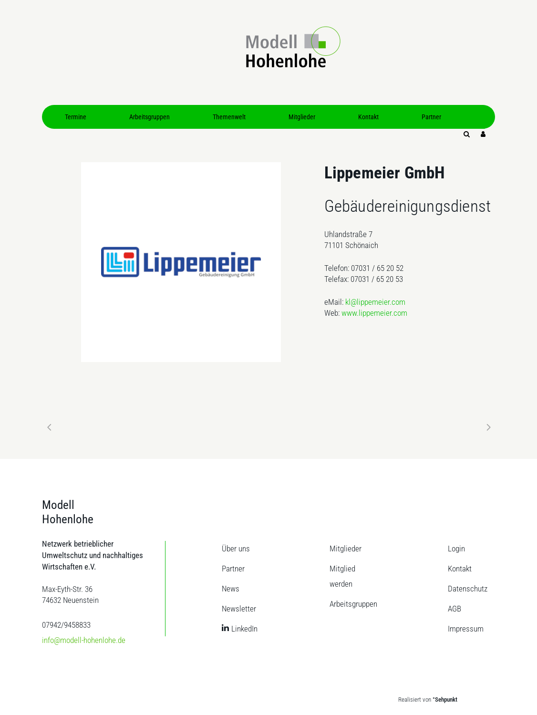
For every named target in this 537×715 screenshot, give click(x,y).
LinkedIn (244, 628)
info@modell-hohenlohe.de (83, 640)
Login (456, 548)
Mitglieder (345, 548)
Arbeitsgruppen (353, 604)
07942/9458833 (66, 625)
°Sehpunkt (445, 699)
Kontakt (460, 568)
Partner (233, 568)
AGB (454, 608)
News (230, 588)
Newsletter (239, 608)
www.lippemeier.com (374, 313)
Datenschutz (467, 588)
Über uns (236, 548)
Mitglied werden (342, 576)
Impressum (466, 628)
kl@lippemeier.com (375, 302)
